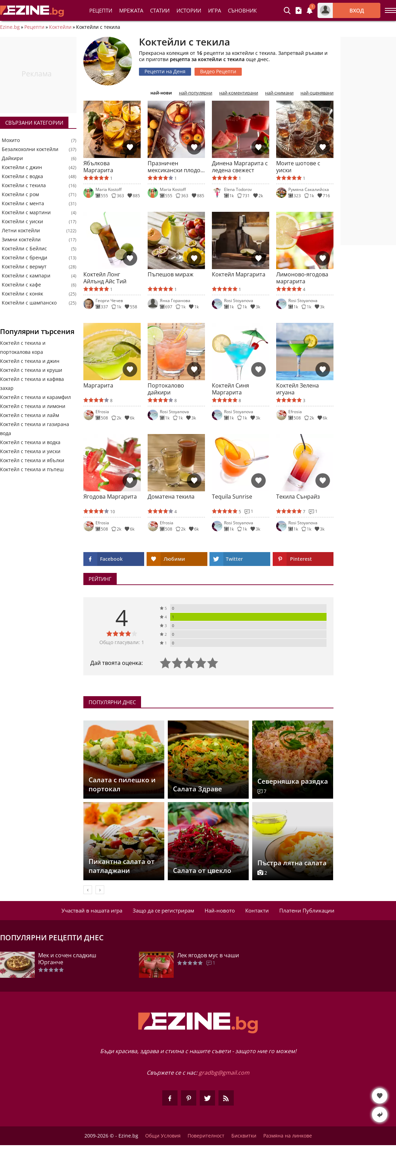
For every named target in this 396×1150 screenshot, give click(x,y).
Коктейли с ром (20, 194)
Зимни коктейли (21, 239)
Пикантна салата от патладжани (122, 866)
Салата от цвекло (202, 870)
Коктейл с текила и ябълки (32, 460)
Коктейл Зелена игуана (297, 389)
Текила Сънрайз (298, 496)
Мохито (11, 140)
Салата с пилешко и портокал (122, 784)
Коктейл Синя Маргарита (230, 389)
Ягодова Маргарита (110, 496)
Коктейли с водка (22, 176)
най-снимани (279, 93)
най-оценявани (316, 93)
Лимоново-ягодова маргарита (302, 278)
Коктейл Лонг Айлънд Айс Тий (104, 278)
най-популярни (195, 93)
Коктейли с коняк (22, 294)
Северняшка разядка (292, 781)
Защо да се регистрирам (163, 910)
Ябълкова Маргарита (98, 167)
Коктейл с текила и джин (29, 361)
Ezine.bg (10, 27)
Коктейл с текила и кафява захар (32, 383)
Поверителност (206, 1135)
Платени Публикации (307, 910)
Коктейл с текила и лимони (32, 406)
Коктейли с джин (22, 167)
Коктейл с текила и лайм (29, 415)
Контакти (257, 910)
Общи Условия (163, 1135)
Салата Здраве (197, 788)
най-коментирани (238, 93)
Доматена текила (171, 496)
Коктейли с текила (24, 185)
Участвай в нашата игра (91, 910)
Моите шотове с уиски (298, 167)
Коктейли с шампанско (29, 303)
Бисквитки (243, 1135)
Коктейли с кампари (26, 275)
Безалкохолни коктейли (30, 149)
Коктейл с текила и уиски (30, 451)
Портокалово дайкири (166, 389)
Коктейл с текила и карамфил (35, 397)
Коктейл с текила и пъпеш (32, 469)
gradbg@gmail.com (224, 1072)
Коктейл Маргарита (238, 274)
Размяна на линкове (287, 1135)
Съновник (242, 10)
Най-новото (220, 910)
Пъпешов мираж (170, 274)
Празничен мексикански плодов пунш (176, 167)
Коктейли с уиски (22, 221)
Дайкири (12, 158)
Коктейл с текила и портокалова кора (23, 347)
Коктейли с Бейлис (24, 248)
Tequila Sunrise (232, 496)
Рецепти (100, 10)
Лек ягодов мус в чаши (208, 955)
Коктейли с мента (23, 203)
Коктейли (60, 27)
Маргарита (98, 385)
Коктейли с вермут (24, 266)
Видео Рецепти (218, 71)
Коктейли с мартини (26, 212)
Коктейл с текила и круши (31, 370)
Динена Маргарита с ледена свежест (240, 167)
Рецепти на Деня (165, 71)
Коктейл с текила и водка (30, 442)
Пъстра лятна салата (292, 862)
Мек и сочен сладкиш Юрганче (67, 959)
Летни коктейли (21, 230)
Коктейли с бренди (24, 257)
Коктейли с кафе (21, 285)
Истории (188, 10)
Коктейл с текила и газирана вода (34, 428)
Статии (160, 10)
